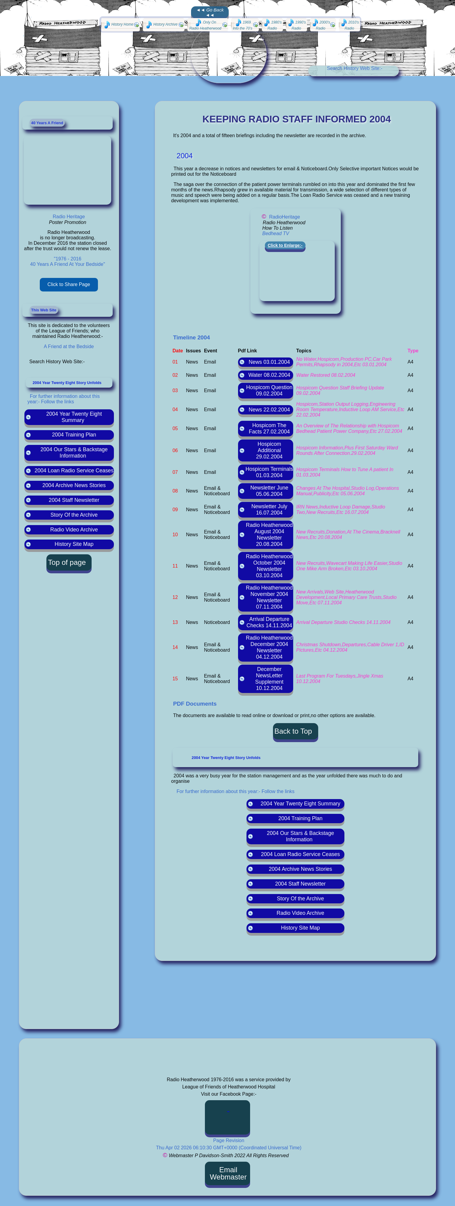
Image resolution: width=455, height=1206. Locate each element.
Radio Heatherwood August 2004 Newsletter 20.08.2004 (269, 534)
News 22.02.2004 (269, 410)
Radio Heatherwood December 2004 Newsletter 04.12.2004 (269, 647)
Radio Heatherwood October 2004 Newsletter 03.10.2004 (269, 565)
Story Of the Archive (74, 515)
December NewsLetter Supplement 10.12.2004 (269, 678)
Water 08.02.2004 (269, 375)
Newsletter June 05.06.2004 (269, 491)
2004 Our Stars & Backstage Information (74, 452)
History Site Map (74, 544)
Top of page (67, 562)
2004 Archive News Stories (74, 485)
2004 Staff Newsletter (74, 500)
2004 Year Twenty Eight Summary (74, 417)
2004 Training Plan (74, 435)
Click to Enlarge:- (285, 245)
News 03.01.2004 (269, 362)
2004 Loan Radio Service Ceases (74, 471)
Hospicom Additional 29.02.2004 (269, 450)
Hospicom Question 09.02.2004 (269, 390)
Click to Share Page (69, 284)
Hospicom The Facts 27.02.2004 (269, 428)
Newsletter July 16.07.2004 (269, 509)
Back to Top (293, 731)
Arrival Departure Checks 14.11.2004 (269, 622)
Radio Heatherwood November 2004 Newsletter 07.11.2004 (269, 597)
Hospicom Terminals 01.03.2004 (269, 472)
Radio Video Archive (74, 530)
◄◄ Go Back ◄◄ (210, 12)
